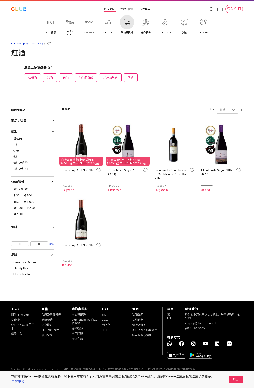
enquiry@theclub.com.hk (200, 323)
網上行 (106, 325)
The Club (110, 9)
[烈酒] (32, 157)
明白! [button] (236, 380)
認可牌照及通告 (142, 335)
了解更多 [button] (18, 382)
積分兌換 (47, 335)
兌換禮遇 (47, 325)
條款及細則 (139, 325)
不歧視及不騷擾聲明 (144, 330)
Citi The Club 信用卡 (22, 326)
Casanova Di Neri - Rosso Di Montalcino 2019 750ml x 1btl (170, 174)
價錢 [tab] (14, 227)
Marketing (37, 43)
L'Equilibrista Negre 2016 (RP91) (123, 172)
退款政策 (77, 328)
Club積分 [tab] (17, 182)
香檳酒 (32, 77)
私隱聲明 (137, 315)
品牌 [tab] (14, 255)
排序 (211, 110)
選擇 (51, 243)
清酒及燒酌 (86, 77)
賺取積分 (47, 320)
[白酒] (32, 145)
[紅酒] (32, 151)
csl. (104, 315)
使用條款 (137, 320)
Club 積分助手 (50, 330)
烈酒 (50, 77)
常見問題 (77, 334)
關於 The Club (20, 315)
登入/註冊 (234, 9)
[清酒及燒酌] (32, 163)
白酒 (66, 77)
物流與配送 (79, 315)
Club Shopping (20, 43)
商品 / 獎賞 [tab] (19, 121)
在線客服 (77, 339)
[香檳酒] (32, 139)
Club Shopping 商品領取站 (84, 321)
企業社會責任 (127, 9)
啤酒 (130, 77)
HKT (105, 330)
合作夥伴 (144, 9)
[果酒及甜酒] (32, 169)
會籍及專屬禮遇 (51, 315)
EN (169, 318)
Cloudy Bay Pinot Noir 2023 (78, 170)
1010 (105, 320)
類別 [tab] (14, 131)
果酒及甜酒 (110, 77)
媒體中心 (16, 334)
